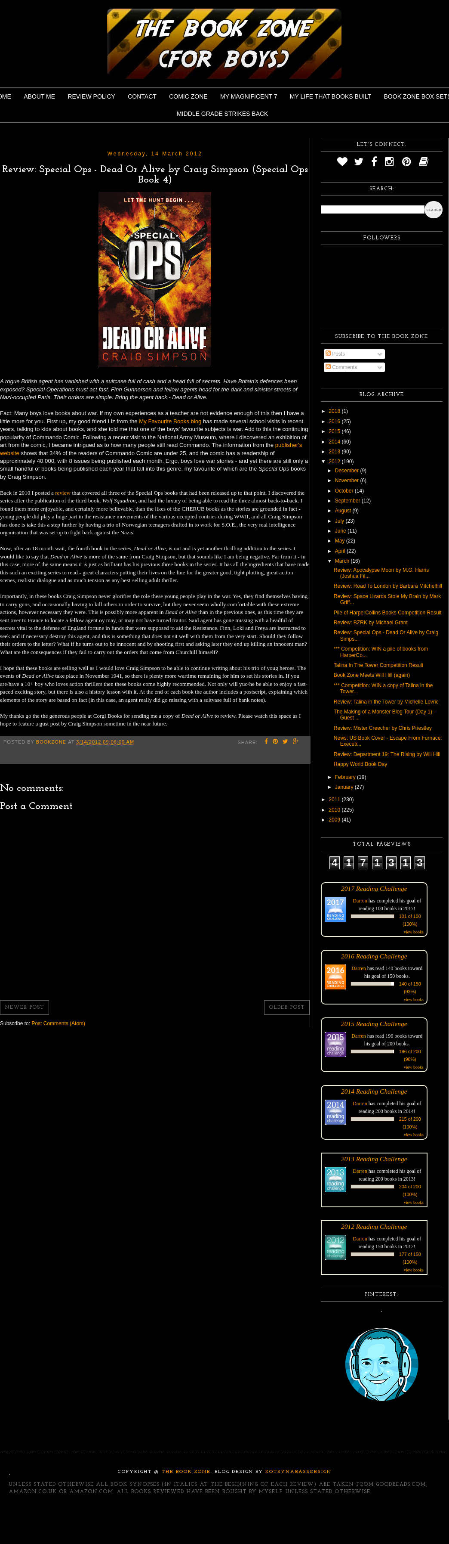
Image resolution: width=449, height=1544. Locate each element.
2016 (335, 422)
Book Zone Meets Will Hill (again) (372, 675)
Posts (335, 354)
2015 (335, 431)
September (348, 501)
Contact (142, 96)
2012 (335, 462)
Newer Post (24, 1007)
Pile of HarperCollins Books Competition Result (388, 613)
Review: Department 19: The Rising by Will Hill (387, 754)
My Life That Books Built (330, 96)
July (340, 521)
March (343, 561)
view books (414, 932)
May (340, 541)
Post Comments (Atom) (58, 1023)
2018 (335, 411)
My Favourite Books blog (170, 421)
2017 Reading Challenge (374, 888)
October (345, 491)
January (345, 787)
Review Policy (91, 96)
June (341, 531)
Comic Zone (188, 96)
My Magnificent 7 (248, 96)
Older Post (287, 1007)
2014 (335, 442)
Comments (341, 367)
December (347, 471)
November (347, 480)
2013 (335, 452)
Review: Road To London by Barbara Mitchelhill (388, 586)
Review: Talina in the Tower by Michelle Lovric (386, 702)
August (344, 511)
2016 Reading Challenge (374, 956)
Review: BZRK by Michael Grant (371, 623)
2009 (335, 820)
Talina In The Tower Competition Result (378, 665)
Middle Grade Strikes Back (222, 113)
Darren (360, 901)
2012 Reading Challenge (374, 1226)
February (346, 777)
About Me (39, 96)
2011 (335, 800)
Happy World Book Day (360, 764)
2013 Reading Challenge (374, 1159)
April (341, 551)
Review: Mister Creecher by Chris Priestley (383, 728)
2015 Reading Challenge (374, 1023)
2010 (335, 810)
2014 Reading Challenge (374, 1091)
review (63, 493)
